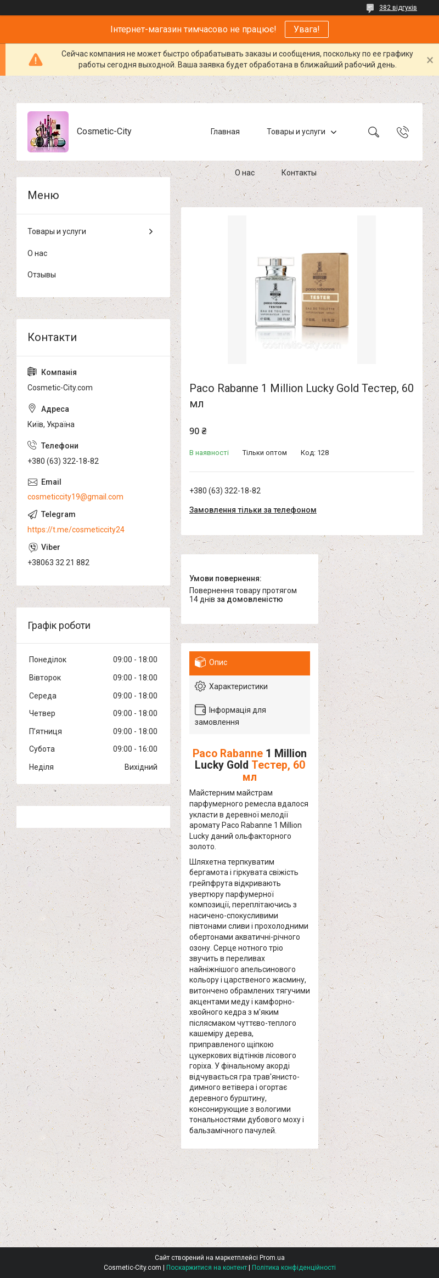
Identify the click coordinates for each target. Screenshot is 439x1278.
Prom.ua (272, 1258)
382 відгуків (398, 8)
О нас (245, 172)
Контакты (299, 172)
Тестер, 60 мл (274, 771)
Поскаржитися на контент (206, 1267)
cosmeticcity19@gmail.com (75, 496)
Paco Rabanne (228, 753)
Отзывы (41, 274)
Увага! (307, 29)
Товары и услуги (296, 131)
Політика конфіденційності (294, 1267)
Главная (225, 131)
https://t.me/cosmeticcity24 (76, 529)
